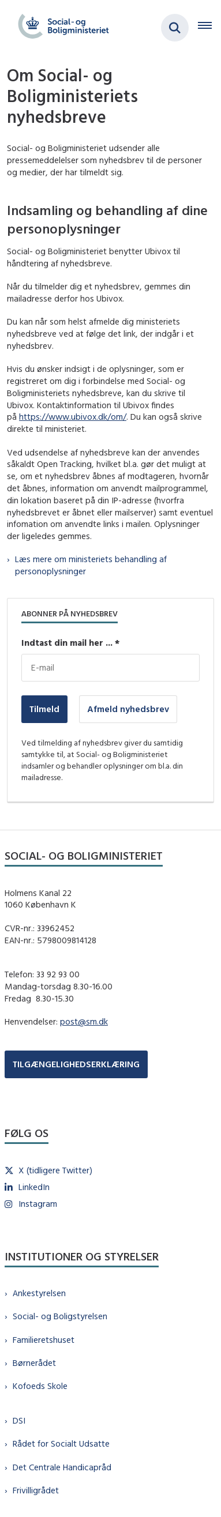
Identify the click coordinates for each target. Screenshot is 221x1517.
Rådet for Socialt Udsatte (61, 1443)
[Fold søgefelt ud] (175, 28)
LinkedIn (34, 1186)
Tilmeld (44, 708)
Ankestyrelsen (39, 1293)
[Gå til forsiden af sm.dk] (60, 27)
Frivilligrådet (36, 1490)
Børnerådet (34, 1362)
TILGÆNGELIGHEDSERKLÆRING (76, 1064)
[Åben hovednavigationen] (209, 27)
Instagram (37, 1203)
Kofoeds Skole (40, 1385)
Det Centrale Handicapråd (62, 1467)
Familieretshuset (43, 1339)
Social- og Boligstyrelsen (60, 1316)
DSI (19, 1420)
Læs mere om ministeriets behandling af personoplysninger (91, 565)
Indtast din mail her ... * (70, 642)
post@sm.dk (84, 1021)
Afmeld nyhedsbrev (128, 708)
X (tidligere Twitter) (55, 1170)
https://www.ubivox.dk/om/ (72, 416)
